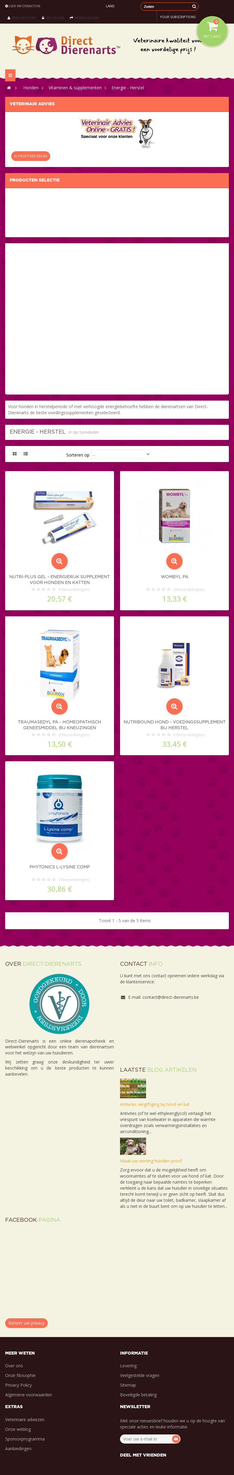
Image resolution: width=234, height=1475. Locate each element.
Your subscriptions (178, 17)
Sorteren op (77, 455)
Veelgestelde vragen (139, 1375)
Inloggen (53, 17)
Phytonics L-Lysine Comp (60, 867)
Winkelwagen (84, 17)
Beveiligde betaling (138, 1395)
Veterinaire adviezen (24, 1419)
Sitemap (128, 1385)
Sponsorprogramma (25, 1439)
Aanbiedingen (18, 1448)
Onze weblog (18, 1429)
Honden (31, 87)
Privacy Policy (18, 1385)
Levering (128, 1365)
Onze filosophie (20, 1375)
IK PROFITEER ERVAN (30, 156)
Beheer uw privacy (26, 1323)
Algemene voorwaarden (28, 1395)
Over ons (14, 1365)
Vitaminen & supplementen (75, 87)
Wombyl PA (174, 577)
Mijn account (22, 17)
